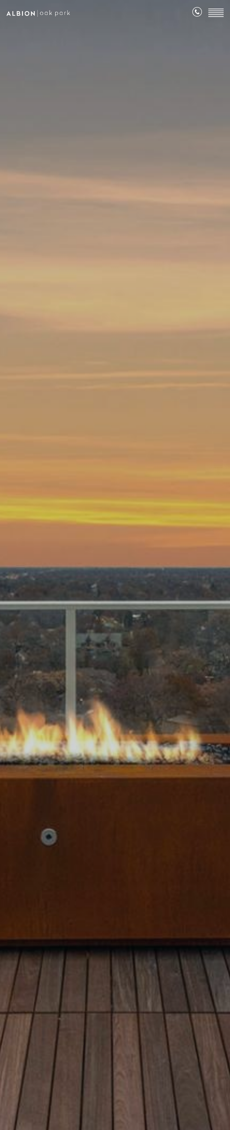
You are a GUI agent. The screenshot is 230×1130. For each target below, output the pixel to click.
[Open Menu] (216, 13)
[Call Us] (197, 13)
